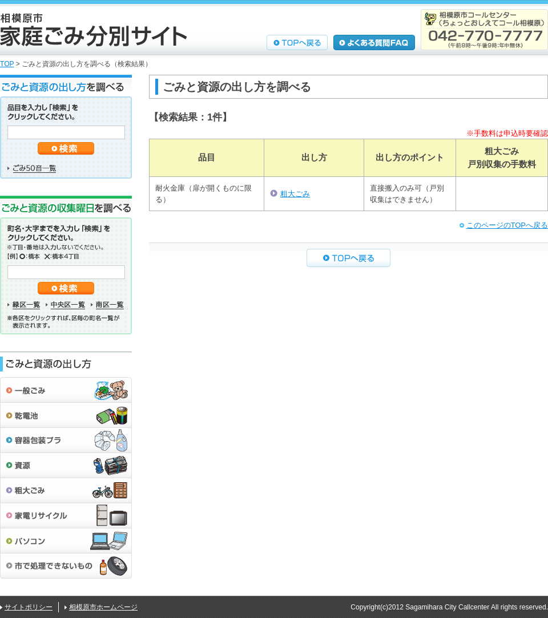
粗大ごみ (295, 193)
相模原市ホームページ (103, 607)
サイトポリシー (29, 607)
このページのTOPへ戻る (507, 225)
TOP (7, 64)
